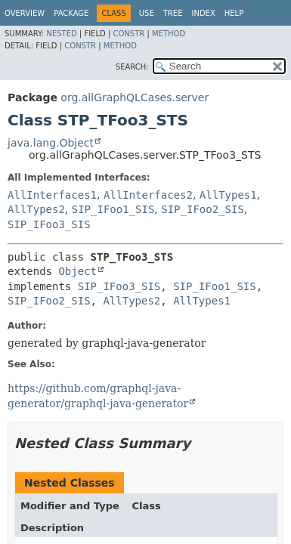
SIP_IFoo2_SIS (202, 209)
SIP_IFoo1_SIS (113, 209)
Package (71, 13)
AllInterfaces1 (52, 195)
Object (77, 271)
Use (146, 13)
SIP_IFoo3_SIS (49, 224)
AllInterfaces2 (148, 195)
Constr (128, 33)
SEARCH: (132, 67)
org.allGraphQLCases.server (134, 97)
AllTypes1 (228, 195)
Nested (61, 33)
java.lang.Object (51, 143)
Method (168, 33)
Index (203, 13)
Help (233, 13)
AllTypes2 (36, 209)
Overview (25, 13)
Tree (173, 13)
